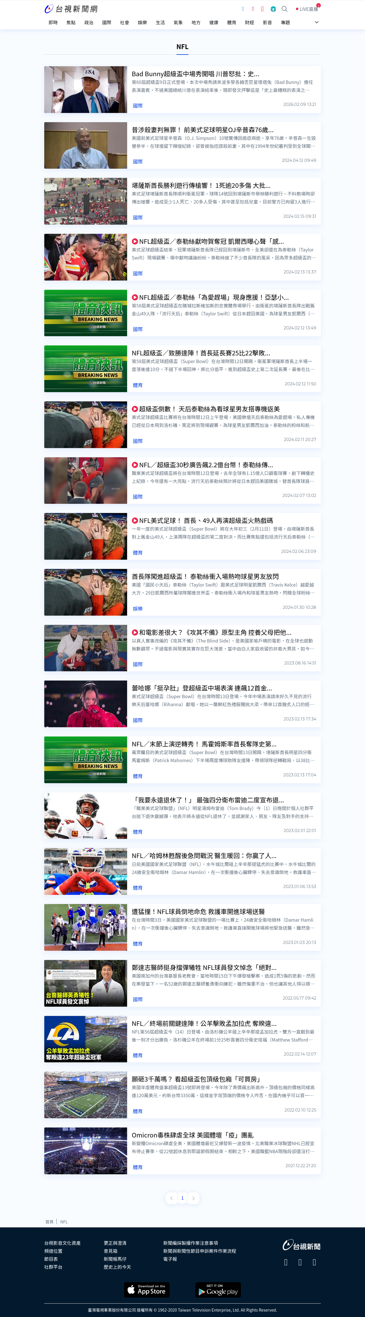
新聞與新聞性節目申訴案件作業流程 (199, 1248)
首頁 (49, 1219)
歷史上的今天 (117, 1264)
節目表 (51, 1256)
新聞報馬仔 (115, 1256)
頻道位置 (53, 1248)
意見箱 (110, 1248)
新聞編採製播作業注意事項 (190, 1240)
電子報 (170, 1256)
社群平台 (53, 1264)
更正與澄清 (115, 1240)
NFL (64, 1219)
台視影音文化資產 (62, 1240)
